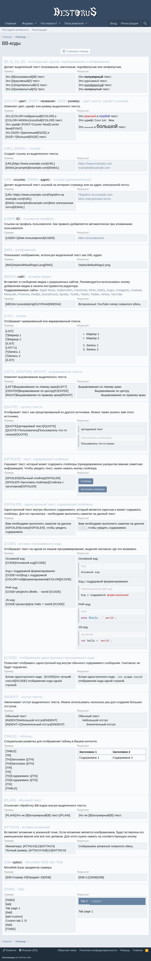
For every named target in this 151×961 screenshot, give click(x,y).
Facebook (80, 290)
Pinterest (23, 294)
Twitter (95, 294)
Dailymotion (65, 290)
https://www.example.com (95, 163)
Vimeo (105, 294)
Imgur (110, 290)
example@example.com (94, 167)
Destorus (9, 950)
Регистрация (39, 29)
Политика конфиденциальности (98, 950)
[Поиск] (145, 23)
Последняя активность (15, 29)
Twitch (85, 294)
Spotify (63, 294)
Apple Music (48, 290)
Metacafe (10, 294)
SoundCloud (49, 294)
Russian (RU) (28, 950)
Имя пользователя (91, 238)
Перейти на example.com (95, 194)
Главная (10, 23)
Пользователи (74, 23)
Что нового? (49, 23)
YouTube (116, 294)
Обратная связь (67, 950)
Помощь (125, 950)
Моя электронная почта (94, 198)
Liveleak (136, 290)
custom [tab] (96, 901)
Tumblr (74, 294)
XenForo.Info (24, 957)
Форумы (27, 23)
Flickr (92, 290)
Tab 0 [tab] (84, 901)
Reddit (35, 294)
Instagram (122, 290)
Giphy (101, 290)
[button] (36, 23)
